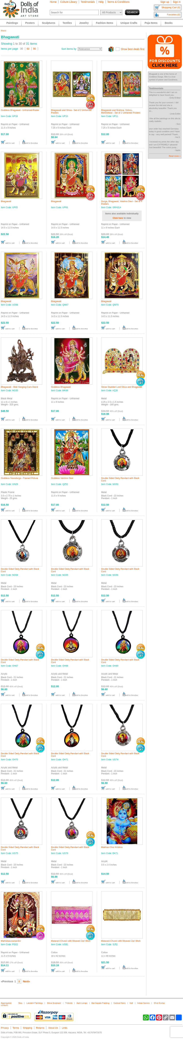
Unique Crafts (128, 22)
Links (64, 1027)
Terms (16, 1027)
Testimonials (88, 1)
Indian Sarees (143, 1003)
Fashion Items (104, 22)
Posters (30, 22)
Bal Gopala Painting (100, 1003)
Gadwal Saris (119, 1003)
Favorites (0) (173, 14)
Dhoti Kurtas (159, 1003)
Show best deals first (132, 49)
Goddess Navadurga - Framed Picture (19, 478)
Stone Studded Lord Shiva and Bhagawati (121, 387)
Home (53, 1)
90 (34, 48)
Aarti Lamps (82, 1003)
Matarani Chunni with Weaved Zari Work (70, 941)
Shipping (27, 1027)
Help (101, 1)
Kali (131, 1003)
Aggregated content (6, 1004)
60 (28, 48)
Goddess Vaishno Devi (62, 478)
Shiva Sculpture (54, 1003)
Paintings (12, 22)
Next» (26, 981)
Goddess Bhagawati (61, 387)
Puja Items (151, 22)
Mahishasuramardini (11, 941)
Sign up (164, 1)
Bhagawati (6, 201)
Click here (118, 218)
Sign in (177, 1)
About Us (53, 1027)
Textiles (67, 22)
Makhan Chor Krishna (111, 847)
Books (169, 22)
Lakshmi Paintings (34, 1003)
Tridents (68, 1003)
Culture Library (68, 1)
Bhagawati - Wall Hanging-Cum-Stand (19, 387)
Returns (40, 1027)
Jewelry (84, 22)
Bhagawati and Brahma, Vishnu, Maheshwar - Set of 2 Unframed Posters (120, 111)
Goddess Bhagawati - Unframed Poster (20, 110)
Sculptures (48, 22)
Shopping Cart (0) (170, 7)
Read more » (174, 156)
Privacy (5, 1027)
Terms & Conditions (118, 1)
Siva (20, 1003)
